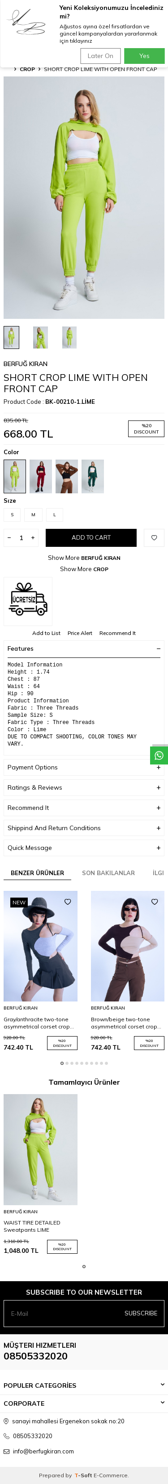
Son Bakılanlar (108, 872)
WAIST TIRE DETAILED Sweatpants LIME (32, 1226)
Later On (100, 56)
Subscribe (141, 1313)
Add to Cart (91, 537)
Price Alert (80, 633)
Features (84, 648)
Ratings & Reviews (84, 787)
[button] (62, 1063)
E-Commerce (111, 1475)
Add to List (46, 633)
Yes (144, 56)
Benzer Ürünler (37, 872)
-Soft (84, 1475)
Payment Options (84, 767)
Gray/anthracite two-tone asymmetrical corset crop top (37, 1023)
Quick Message (84, 848)
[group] (84, 197)
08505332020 (36, 1356)
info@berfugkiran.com (43, 1451)
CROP (27, 69)
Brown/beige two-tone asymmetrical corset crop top (124, 1023)
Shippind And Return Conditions (84, 828)
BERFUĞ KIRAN (25, 364)
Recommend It (117, 633)
